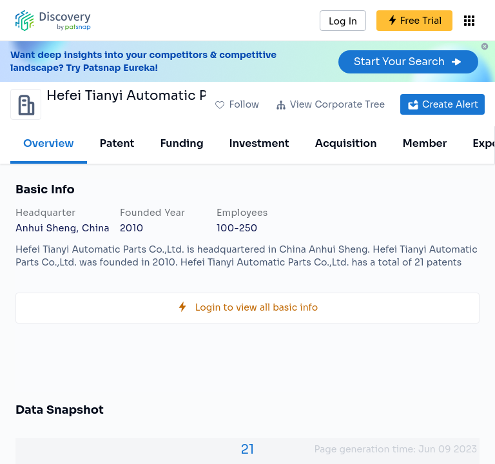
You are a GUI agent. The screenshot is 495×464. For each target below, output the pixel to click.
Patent (117, 143)
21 (248, 449)
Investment (259, 143)
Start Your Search (408, 61)
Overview (48, 143)
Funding (181, 143)
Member (425, 143)
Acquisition (346, 143)
